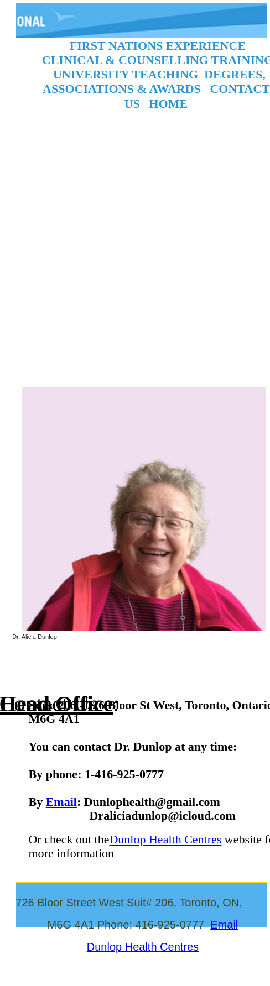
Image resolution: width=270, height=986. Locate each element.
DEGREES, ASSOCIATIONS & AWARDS (154, 81)
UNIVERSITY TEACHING (125, 74)
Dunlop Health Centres (165, 838)
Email (61, 800)
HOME (168, 103)
